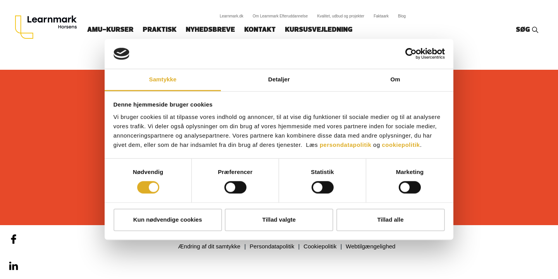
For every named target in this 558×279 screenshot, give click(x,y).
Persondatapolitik (272, 246)
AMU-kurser (110, 30)
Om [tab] (395, 79)
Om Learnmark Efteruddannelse (280, 16)
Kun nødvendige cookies (167, 219)
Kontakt (260, 30)
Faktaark (381, 16)
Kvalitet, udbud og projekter (340, 16)
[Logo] (49, 27)
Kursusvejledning (318, 30)
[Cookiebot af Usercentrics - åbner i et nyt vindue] (411, 54)
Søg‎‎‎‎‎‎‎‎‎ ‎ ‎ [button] (524, 30)
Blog (402, 16)
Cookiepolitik (319, 246)
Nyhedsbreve (210, 30)
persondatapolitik (346, 144)
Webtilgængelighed (370, 246)
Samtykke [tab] (163, 79)
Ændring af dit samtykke (209, 246)
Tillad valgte (279, 219)
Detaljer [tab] (279, 79)
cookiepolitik (401, 144)
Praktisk (159, 30)
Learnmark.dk (231, 16)
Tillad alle (390, 219)
